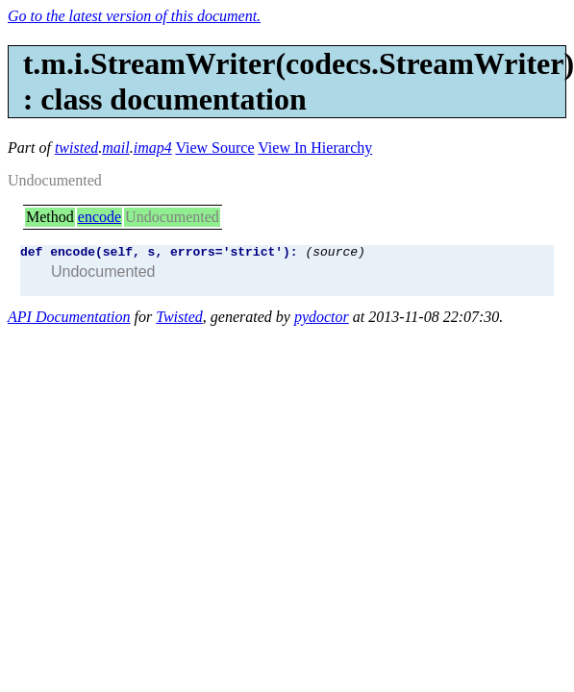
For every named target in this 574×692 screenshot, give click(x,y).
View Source (214, 147)
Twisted (179, 319)
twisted (76, 147)
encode (99, 217)
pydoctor (321, 319)
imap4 (153, 147)
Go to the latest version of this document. (134, 16)
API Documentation (69, 319)
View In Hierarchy (315, 147)
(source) (334, 253)
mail (115, 147)
